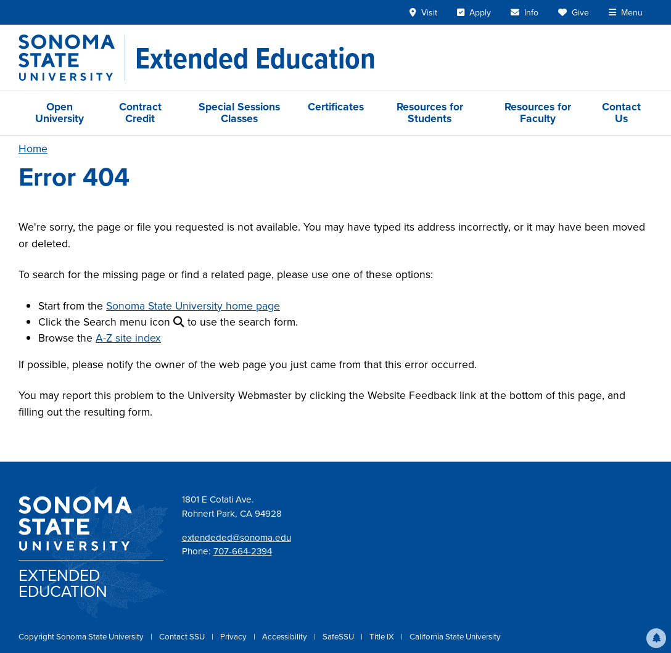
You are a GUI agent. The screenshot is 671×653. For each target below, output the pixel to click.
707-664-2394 (242, 551)
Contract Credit (140, 112)
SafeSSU (339, 637)
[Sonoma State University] (72, 58)
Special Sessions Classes (239, 112)
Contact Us (621, 112)
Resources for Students (430, 112)
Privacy (234, 637)
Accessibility (285, 637)
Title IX (382, 637)
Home (33, 149)
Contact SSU (183, 637)
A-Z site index (128, 338)
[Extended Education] (255, 58)
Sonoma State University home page (193, 306)
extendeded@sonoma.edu (236, 537)
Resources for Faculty (537, 112)
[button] (656, 638)
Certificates (336, 107)
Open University (59, 112)
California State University (455, 637)
